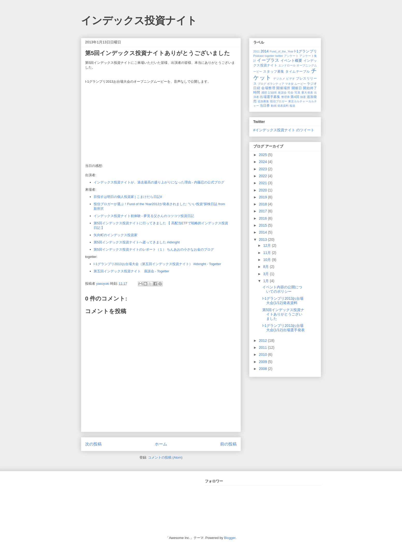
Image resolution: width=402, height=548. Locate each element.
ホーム (161, 444)
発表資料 (283, 105)
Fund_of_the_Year (281, 51)
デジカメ (279, 78)
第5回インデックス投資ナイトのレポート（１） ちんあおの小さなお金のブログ (154, 249)
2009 (263, 362)
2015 (263, 225)
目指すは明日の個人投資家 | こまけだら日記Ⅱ (128, 197)
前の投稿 (228, 444)
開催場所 (283, 88)
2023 (263, 169)
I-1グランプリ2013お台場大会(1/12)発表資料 (282, 300)
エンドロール (287, 65)
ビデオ (290, 78)
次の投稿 (93, 444)
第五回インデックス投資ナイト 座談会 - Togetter (131, 271)
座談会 (282, 92)
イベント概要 (291, 60)
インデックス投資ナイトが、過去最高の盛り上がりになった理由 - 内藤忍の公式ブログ (159, 182)
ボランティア (275, 83)
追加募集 (263, 101)
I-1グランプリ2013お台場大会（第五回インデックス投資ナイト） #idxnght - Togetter (157, 264)
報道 (292, 105)
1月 (266, 281)
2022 (263, 176)
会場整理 (268, 88)
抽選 (303, 96)
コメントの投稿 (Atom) (165, 457)
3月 (266, 274)
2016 (263, 218)
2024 (263, 162)
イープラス (268, 60)
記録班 (272, 92)
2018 (263, 204)
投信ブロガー (278, 101)
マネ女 (289, 83)
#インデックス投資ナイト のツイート (283, 130)
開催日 (297, 88)
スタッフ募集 (273, 71)
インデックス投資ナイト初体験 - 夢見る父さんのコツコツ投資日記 (144, 216)
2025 (263, 155)
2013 (263, 239)
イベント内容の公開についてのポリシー (282, 289)
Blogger (229, 538)
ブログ (262, 83)
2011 (256, 51)
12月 (267, 245)
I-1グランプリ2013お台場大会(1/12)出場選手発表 (283, 327)
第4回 (295, 97)
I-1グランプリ (305, 51)
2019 (263, 197)
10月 (267, 260)
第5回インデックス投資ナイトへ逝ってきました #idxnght (137, 242)
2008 (263, 369)
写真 (297, 92)
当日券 (265, 105)
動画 (274, 105)
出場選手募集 (270, 97)
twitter (279, 55)
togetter (269, 55)
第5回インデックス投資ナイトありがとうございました (283, 314)
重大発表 (307, 92)
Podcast (258, 55)
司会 (291, 92)
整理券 (285, 96)
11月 (267, 253)
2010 (263, 354)
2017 (263, 211)
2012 (263, 340)
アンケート (291, 55)
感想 (264, 92)
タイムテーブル (297, 71)
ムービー (300, 83)
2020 (263, 190)
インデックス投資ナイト (139, 20)
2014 (264, 51)
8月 (266, 267)
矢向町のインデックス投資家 (115, 235)
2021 (263, 183)
